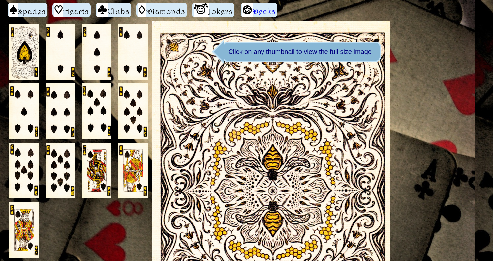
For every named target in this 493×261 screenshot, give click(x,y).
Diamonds (161, 10)
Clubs (113, 10)
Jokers (213, 10)
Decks (264, 11)
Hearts (71, 10)
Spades (27, 10)
